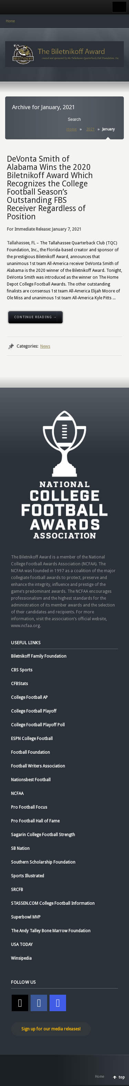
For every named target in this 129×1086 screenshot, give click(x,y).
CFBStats (19, 683)
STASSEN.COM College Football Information (53, 903)
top (122, 1077)
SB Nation (20, 848)
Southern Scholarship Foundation (43, 862)
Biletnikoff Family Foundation (38, 656)
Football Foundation (30, 752)
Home (10, 21)
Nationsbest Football (31, 779)
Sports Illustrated (27, 876)
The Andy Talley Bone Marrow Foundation (50, 930)
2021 (90, 129)
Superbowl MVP (26, 917)
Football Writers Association (38, 766)
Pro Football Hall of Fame (35, 821)
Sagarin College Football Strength (43, 834)
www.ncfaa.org (25, 625)
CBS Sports (21, 670)
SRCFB (17, 889)
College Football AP (29, 697)
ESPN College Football (32, 738)
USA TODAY (22, 944)
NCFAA (17, 793)
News (45, 346)
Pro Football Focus (29, 807)
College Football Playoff (33, 711)
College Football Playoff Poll (38, 725)
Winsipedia (21, 958)
